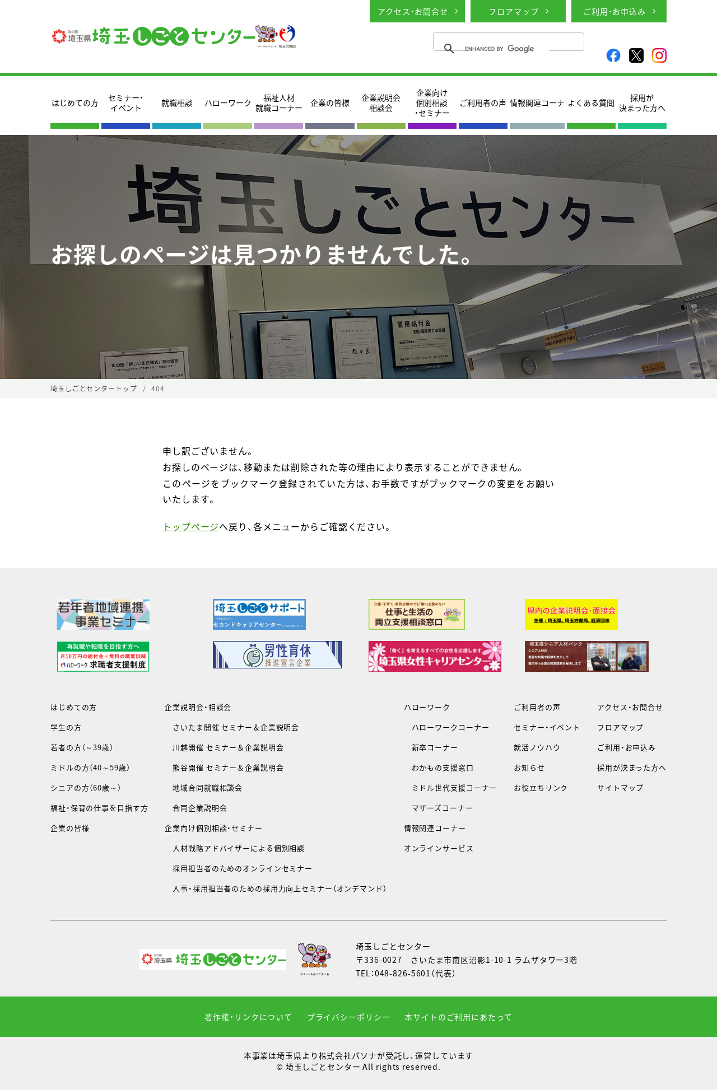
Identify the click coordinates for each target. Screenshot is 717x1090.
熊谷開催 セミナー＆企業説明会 (224, 767)
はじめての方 (75, 102)
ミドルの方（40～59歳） (90, 767)
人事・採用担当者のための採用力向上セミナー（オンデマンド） (276, 888)
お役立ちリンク (541, 787)
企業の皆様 (330, 102)
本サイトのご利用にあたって (458, 1016)
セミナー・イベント (125, 102)
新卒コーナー (431, 747)
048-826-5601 (403, 973)
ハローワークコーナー (447, 727)
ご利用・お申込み (614, 11)
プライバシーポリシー (348, 1016)
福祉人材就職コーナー (278, 102)
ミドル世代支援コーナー (450, 787)
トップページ (190, 526)
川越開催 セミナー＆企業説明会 (224, 747)
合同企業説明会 (196, 807)
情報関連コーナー (435, 827)
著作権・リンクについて (248, 1016)
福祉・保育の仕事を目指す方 (99, 807)
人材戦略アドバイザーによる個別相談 (235, 848)
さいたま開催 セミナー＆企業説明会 (232, 727)
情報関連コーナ (537, 102)
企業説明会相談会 (381, 102)
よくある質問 (590, 102)
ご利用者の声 (482, 102)
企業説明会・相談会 (198, 706)
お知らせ (529, 767)
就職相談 (177, 102)
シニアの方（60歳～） (86, 787)
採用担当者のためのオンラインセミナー (239, 868)
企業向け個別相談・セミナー (432, 102)
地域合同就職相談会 (204, 787)
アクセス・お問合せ (413, 11)
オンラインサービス (439, 848)
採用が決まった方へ (642, 102)
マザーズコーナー (438, 807)
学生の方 (66, 727)
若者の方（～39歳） (82, 747)
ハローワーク (228, 102)
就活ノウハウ (537, 747)
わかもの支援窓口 (439, 767)
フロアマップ (513, 11)
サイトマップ (620, 787)
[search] (507, 48)
